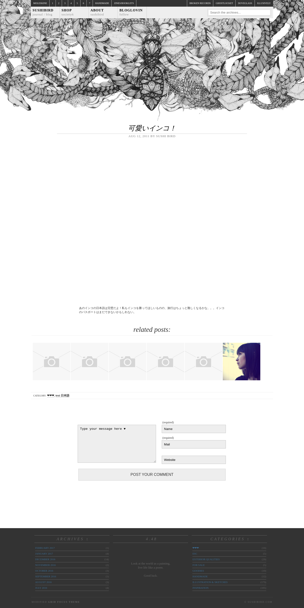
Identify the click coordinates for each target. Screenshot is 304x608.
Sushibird (43, 12)
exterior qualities (206, 559)
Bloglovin (131, 12)
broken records (200, 3)
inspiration (200, 587)
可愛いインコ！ (152, 128)
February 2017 (45, 547)
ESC (194, 553)
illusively (264, 3)
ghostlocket (224, 3)
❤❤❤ (50, 395)
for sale (198, 565)
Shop (68, 12)
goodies (198, 570)
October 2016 (44, 570)
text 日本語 (62, 395)
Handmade (102, 3)
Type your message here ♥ (117, 444)
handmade (200, 576)
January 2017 (44, 553)
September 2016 (45, 576)
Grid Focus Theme (64, 602)
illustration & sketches (210, 582)
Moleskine (40, 3)
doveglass (245, 3)
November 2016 (45, 565)
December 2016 (45, 559)
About (97, 12)
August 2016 (43, 582)
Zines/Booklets (124, 3)
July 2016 (41, 587)
